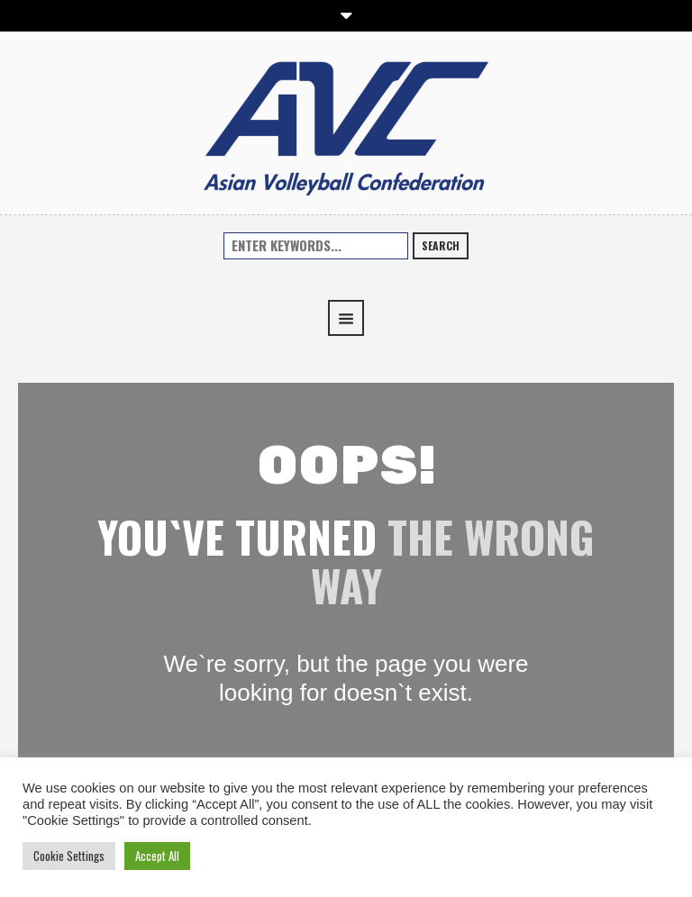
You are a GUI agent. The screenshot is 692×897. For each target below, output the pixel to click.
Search (441, 245)
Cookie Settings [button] (69, 856)
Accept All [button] (157, 856)
